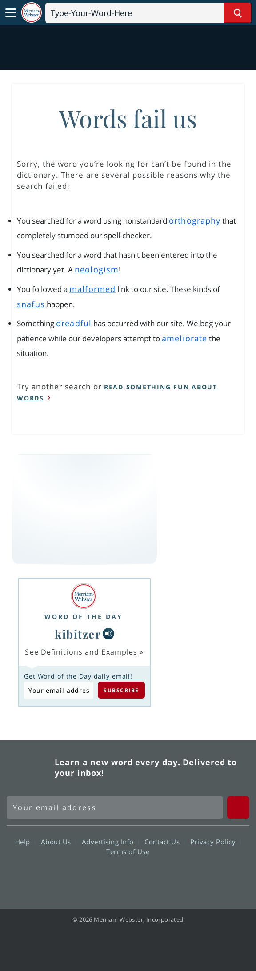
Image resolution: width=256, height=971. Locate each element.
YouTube (144, 876)
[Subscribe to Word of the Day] (58, 690)
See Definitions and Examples (81, 652)
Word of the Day (83, 616)
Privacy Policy (215, 841)
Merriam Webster (29, 767)
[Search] (148, 13)
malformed (92, 289)
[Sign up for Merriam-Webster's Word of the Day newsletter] (115, 807)
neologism (97, 269)
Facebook (80, 876)
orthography (194, 220)
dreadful (74, 323)
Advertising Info (110, 841)
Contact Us (164, 841)
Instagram (176, 876)
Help (25, 841)
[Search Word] (237, 13)
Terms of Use (127, 851)
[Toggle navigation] (10, 13)
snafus (31, 304)
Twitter (112, 876)
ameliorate (184, 338)
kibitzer (78, 633)
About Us (58, 841)
